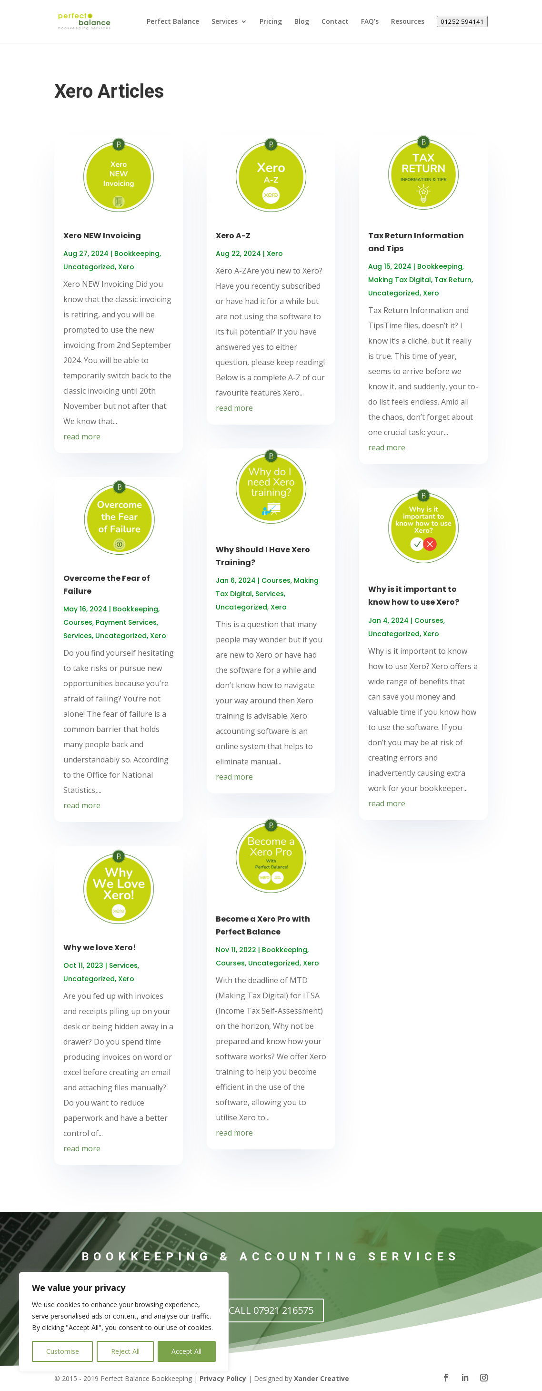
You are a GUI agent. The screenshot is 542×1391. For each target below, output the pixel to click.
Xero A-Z (233, 235)
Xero (126, 267)
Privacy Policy (223, 1378)
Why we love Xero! (99, 947)
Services (224, 22)
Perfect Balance (173, 22)
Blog (301, 22)
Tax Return (453, 279)
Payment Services (126, 622)
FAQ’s (370, 22)
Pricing (271, 22)
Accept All (186, 1351)
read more (81, 436)
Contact (335, 22)
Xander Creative (321, 1378)
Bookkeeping (137, 253)
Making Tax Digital (399, 279)
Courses (77, 622)
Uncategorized (89, 267)
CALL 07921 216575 (271, 1310)
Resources (407, 22)
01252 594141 (462, 21)
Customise (62, 1351)
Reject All (125, 1351)
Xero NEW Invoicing (102, 235)
